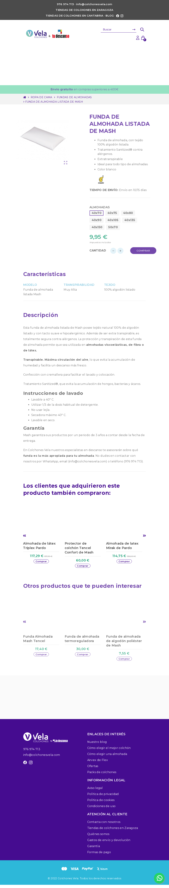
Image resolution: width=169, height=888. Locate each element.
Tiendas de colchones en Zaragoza (84, 10)
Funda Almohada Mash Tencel (37, 640)
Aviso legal (95, 791)
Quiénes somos (98, 837)
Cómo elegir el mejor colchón (109, 751)
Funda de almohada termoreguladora (82, 640)
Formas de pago (99, 855)
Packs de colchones (101, 775)
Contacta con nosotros (103, 825)
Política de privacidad (103, 797)
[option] (43, 540)
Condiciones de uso (101, 809)
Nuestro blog (97, 745)
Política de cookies (101, 803)
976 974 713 (31, 752)
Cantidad (107, 250)
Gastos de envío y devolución (108, 843)
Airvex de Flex (97, 763)
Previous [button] (24, 536)
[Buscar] (118, 29)
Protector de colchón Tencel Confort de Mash (79, 548)
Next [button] (144, 536)
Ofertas (92, 769)
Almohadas (109, 207)
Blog (110, 15)
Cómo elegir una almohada (107, 757)
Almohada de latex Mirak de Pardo (122, 546)
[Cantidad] (126, 251)
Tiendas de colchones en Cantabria (74, 15)
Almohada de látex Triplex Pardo (39, 546)
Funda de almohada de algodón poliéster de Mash (124, 642)
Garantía (93, 849)
